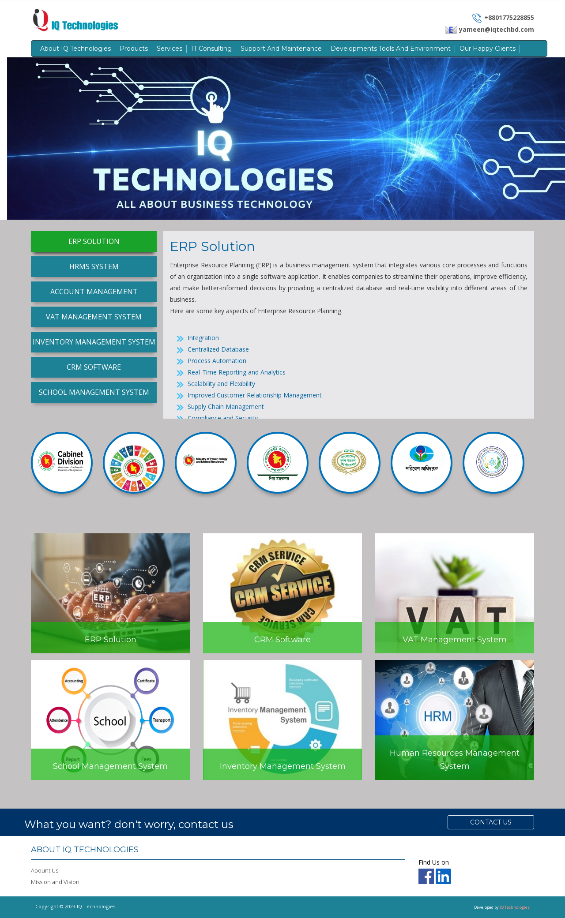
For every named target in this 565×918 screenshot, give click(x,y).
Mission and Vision (55, 882)
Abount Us (44, 870)
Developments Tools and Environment (391, 48)
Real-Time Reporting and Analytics (237, 372)
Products (134, 48)
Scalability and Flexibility (221, 383)
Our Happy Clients (488, 48)
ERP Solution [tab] (94, 241)
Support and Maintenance (281, 48)
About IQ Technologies (75, 48)
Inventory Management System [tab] (94, 342)
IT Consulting (211, 48)
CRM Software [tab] (94, 367)
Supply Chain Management (226, 406)
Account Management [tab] (94, 291)
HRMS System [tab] (94, 266)
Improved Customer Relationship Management (255, 395)
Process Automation (217, 360)
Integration (203, 337)
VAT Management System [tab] (94, 317)
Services (169, 48)
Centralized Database (218, 349)
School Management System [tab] (94, 392)
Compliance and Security (223, 418)
